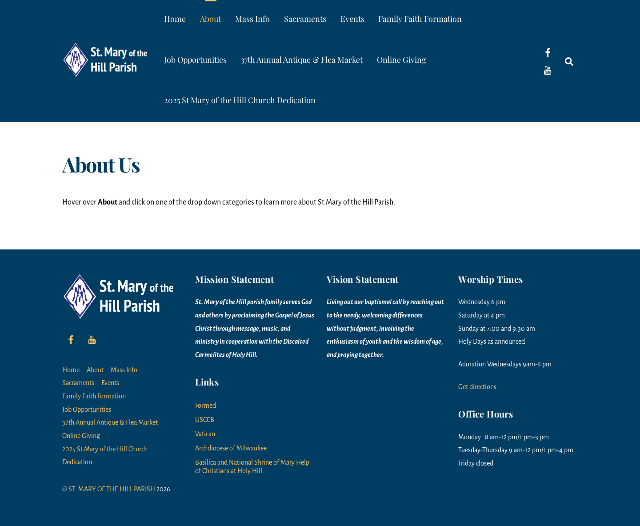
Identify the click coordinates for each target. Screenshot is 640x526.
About (210, 18)
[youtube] (547, 70)
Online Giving (401, 59)
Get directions (477, 386)
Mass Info (252, 18)
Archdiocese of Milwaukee (231, 448)
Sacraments (305, 18)
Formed (205, 405)
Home (175, 18)
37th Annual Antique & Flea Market (302, 59)
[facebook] (547, 52)
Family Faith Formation (420, 18)
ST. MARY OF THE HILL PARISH (111, 489)
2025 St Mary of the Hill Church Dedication (240, 100)
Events (352, 18)
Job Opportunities (195, 59)
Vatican (205, 434)
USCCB (204, 419)
